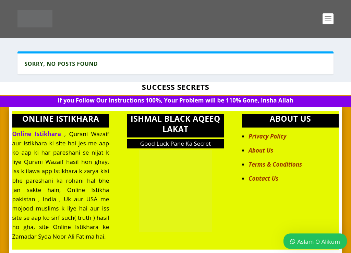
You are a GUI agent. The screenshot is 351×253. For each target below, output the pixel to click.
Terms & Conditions (275, 164)
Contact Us (263, 178)
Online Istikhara (36, 134)
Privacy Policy (267, 136)
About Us (261, 150)
